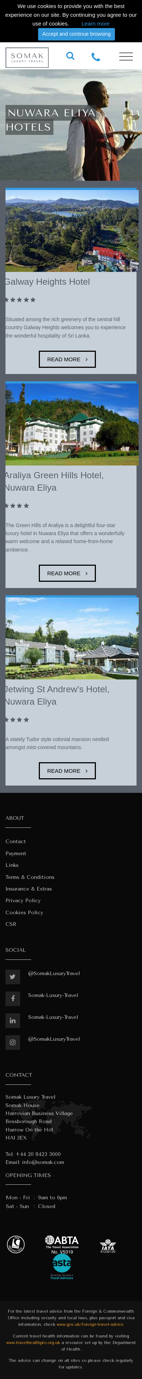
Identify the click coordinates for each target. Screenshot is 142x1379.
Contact (15, 841)
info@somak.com (43, 1162)
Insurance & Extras (28, 889)
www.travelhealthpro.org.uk (33, 1342)
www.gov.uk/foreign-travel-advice (90, 1324)
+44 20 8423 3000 (38, 1154)
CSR (10, 924)
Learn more (96, 23)
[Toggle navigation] (126, 57)
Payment (15, 853)
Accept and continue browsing (76, 34)
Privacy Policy (23, 900)
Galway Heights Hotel (47, 282)
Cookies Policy (24, 912)
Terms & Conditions (30, 877)
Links (12, 865)
